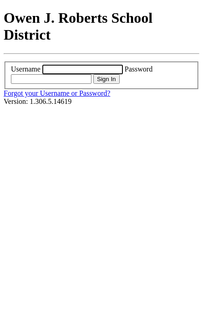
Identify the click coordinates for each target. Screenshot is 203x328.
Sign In (106, 79)
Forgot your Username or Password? (57, 93)
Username (26, 69)
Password (138, 69)
